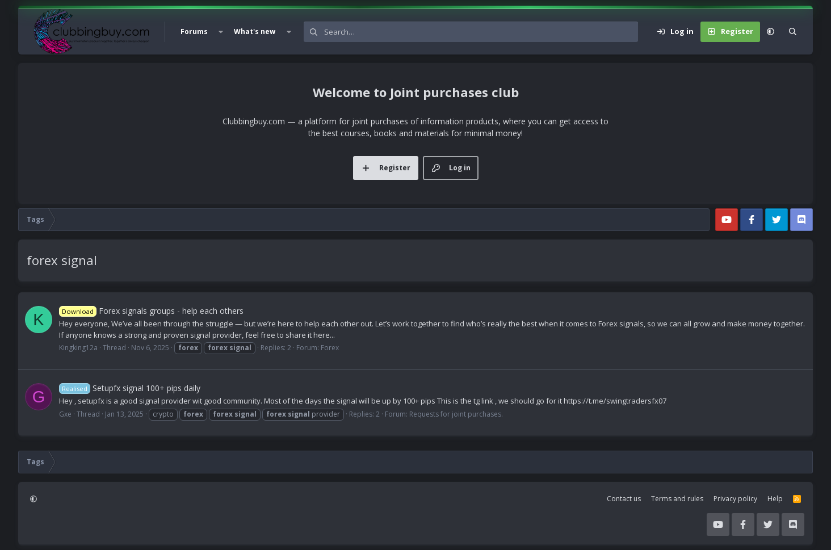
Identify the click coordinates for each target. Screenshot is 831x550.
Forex (330, 347)
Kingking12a (78, 347)
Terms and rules (677, 498)
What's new (254, 31)
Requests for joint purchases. (456, 414)
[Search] (481, 32)
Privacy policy (735, 498)
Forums (194, 31)
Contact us (624, 498)
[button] (221, 32)
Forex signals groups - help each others (151, 310)
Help (775, 498)
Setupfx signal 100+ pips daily (129, 388)
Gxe (65, 414)
